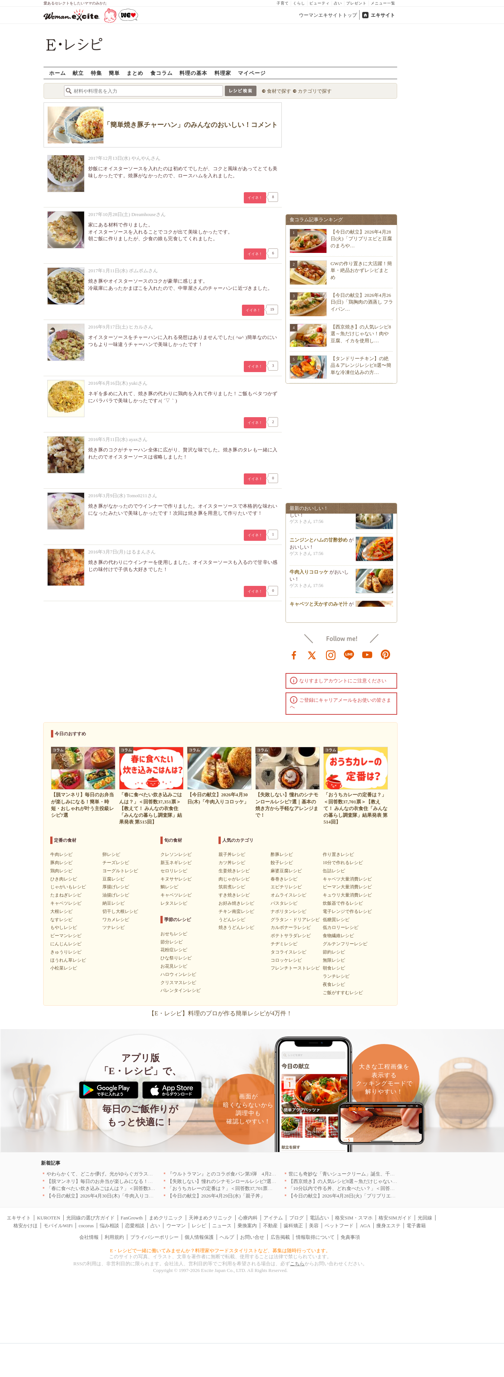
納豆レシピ (113, 903)
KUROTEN (48, 1218)
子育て (283, 3)
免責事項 (350, 1237)
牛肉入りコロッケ (309, 574)
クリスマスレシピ (178, 982)
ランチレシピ (336, 976)
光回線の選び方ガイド (90, 1218)
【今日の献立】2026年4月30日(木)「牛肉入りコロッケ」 (107, 1196)
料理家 (222, 72)
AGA (365, 1225)
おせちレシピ (173, 933)
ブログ (296, 1218)
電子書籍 (416, 1225)
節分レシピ (171, 942)
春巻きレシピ (284, 879)
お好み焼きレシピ (236, 903)
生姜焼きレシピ (234, 870)
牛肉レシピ (61, 854)
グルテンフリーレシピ (345, 943)
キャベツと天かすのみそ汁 (319, 606)
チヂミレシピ (284, 943)
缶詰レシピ (334, 870)
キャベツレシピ (66, 903)
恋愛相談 (134, 1225)
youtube (367, 654)
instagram (330, 654)
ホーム (57, 72)
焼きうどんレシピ (236, 927)
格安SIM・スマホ (354, 1218)
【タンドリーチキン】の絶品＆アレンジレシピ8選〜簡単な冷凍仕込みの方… (361, 365)
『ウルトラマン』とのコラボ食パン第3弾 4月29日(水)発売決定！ (239, 1174)
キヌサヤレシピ (176, 879)
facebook (294, 654)
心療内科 (248, 1218)
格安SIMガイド (395, 1218)
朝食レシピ (334, 968)
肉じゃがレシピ (234, 879)
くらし (299, 3)
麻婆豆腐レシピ (286, 870)
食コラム (161, 72)
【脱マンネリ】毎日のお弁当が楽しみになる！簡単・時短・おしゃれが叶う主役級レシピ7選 (147, 1181)
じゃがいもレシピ (68, 886)
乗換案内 (247, 1225)
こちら (297, 1263)
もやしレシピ (63, 927)
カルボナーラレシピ (291, 927)
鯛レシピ (169, 886)
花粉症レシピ (173, 949)
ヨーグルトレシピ (120, 870)
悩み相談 (109, 1225)
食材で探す (279, 91)
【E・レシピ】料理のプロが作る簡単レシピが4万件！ (220, 1013)
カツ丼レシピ (231, 862)
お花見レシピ (173, 966)
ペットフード (339, 1225)
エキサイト (383, 15)
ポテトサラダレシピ (291, 935)
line (349, 654)
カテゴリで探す (315, 91)
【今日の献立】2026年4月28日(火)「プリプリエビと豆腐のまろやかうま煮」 (371, 1196)
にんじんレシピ (66, 943)
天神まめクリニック (210, 1218)
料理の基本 (193, 72)
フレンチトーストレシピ (295, 968)
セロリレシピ (173, 870)
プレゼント (356, 3)
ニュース (222, 1225)
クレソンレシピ (176, 854)
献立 (78, 72)
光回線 (425, 1218)
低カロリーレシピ (340, 927)
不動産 (270, 1225)
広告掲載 (280, 1237)
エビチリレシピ (286, 886)
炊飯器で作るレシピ (343, 903)
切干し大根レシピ (120, 911)
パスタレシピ (284, 903)
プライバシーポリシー (154, 1237)
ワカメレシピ (115, 919)
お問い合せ (252, 1237)
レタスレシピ (173, 903)
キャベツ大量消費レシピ (347, 879)
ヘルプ (227, 1237)
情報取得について (315, 1237)
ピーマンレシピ (66, 935)
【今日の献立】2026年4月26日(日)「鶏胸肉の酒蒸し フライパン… (362, 301)
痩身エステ (388, 1225)
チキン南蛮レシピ (236, 911)
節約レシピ (334, 952)
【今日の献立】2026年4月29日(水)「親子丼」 (216, 1196)
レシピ (199, 1225)
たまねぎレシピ (66, 895)
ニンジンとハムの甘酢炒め (319, 542)
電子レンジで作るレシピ (347, 911)
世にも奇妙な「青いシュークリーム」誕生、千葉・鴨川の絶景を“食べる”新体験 (375, 1174)
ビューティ (319, 3)
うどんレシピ (231, 919)
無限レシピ (334, 960)
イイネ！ (255, 198)
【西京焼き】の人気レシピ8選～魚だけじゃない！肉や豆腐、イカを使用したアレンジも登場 (388, 1181)
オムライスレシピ (288, 895)
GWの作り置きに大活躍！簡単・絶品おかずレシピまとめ (361, 270)
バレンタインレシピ (180, 990)
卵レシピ (111, 854)
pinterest (385, 654)
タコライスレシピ (288, 952)
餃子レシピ (282, 862)
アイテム (273, 1218)
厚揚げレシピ (115, 886)
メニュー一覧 (383, 3)
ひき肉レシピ (63, 879)
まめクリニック (166, 1218)
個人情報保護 (199, 1237)
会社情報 (89, 1237)
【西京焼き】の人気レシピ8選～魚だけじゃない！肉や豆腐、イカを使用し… (361, 333)
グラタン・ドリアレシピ (295, 919)
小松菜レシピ (63, 968)
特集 (96, 72)
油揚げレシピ (115, 895)
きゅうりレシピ (66, 952)
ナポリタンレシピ (288, 911)
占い (338, 3)
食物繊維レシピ (338, 935)
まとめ (135, 72)
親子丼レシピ (231, 854)
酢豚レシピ (282, 854)
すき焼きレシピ (234, 895)
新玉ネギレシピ (176, 862)
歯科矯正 (293, 1225)
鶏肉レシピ (61, 870)
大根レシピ (61, 911)
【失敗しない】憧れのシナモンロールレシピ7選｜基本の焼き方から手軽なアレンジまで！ (266, 1181)
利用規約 (114, 1237)
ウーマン (176, 1225)
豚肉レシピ (61, 862)
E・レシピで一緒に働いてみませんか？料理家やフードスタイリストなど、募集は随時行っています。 (220, 1250)
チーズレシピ (115, 862)
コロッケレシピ (286, 960)
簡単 (114, 72)
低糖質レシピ (336, 919)
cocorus (86, 1225)
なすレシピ (61, 919)
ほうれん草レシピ (68, 960)
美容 (314, 1225)
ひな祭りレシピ (176, 958)
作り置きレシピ (338, 854)
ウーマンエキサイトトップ (328, 15)
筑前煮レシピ (231, 886)
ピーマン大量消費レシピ (347, 886)
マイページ (252, 72)
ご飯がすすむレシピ (343, 992)
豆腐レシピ (113, 879)
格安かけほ (25, 1225)
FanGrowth (132, 1218)
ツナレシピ (113, 927)
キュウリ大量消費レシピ (347, 895)
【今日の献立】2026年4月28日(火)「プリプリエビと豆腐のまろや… (361, 238)
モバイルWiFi (58, 1225)
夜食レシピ (334, 984)
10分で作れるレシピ (343, 862)
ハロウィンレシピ (178, 974)
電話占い (319, 1218)
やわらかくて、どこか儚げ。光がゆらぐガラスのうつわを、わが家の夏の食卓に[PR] (138, 1174)
